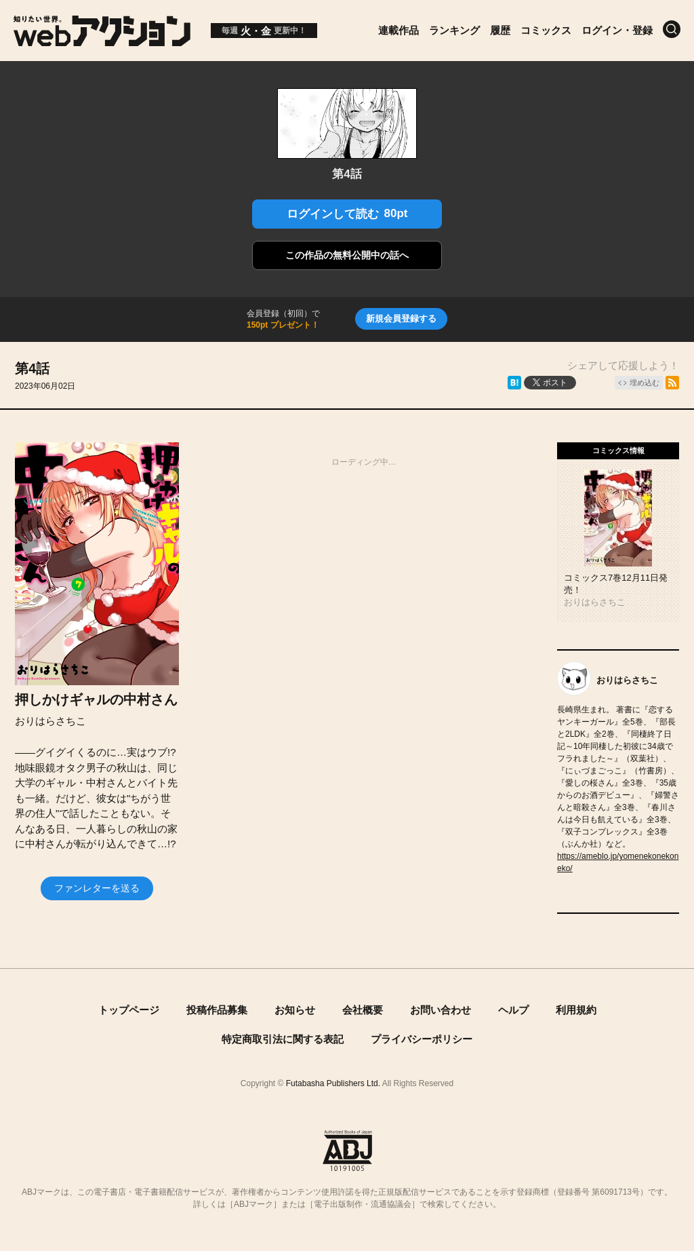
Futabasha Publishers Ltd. (333, 1083)
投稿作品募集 (216, 1010)
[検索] (671, 29)
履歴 (500, 30)
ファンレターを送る (97, 888)
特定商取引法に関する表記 (283, 1039)
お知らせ (294, 1010)
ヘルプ (513, 1010)
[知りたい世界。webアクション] (102, 41)
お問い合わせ (440, 1010)
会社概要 (362, 1010)
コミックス (545, 30)
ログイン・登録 (617, 30)
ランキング (454, 30)
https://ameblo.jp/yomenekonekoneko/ (617, 862)
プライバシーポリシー (421, 1039)
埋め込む (644, 383)
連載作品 (398, 30)
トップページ (128, 1010)
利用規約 (576, 1010)
